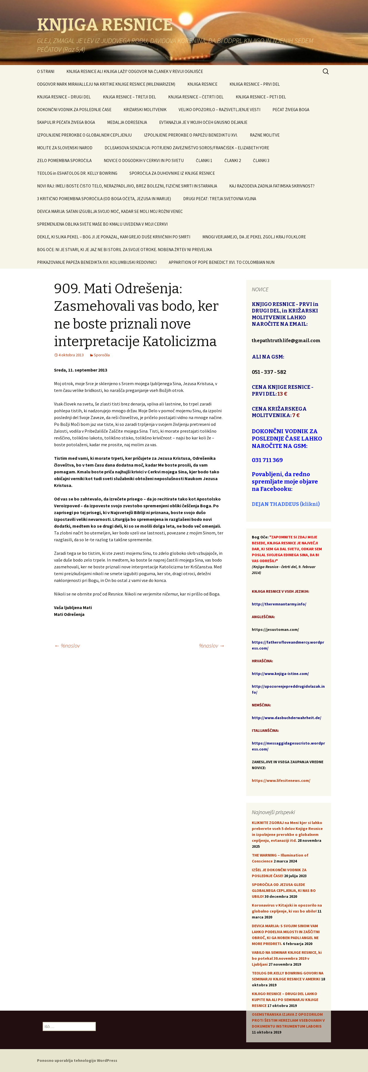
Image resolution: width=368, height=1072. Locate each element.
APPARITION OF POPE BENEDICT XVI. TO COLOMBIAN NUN (221, 262)
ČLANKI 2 (232, 160)
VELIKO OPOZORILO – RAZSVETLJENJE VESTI (219, 109)
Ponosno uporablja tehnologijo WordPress (77, 1060)
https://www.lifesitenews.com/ (281, 780)
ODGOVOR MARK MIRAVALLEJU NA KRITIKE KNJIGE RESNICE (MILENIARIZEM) (106, 84)
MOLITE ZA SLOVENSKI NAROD (64, 147)
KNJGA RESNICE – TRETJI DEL (129, 97)
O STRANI (45, 71)
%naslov (67, 645)
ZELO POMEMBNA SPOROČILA (64, 160)
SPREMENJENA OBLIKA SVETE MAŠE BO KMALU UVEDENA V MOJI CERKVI (102, 224)
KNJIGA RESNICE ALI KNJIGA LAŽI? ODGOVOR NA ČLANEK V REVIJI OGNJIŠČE (134, 71)
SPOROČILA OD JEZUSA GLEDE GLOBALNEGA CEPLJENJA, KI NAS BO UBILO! (284, 890)
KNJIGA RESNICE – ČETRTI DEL (196, 97)
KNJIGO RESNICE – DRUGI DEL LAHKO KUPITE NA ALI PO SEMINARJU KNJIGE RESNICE (285, 999)
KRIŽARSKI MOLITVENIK (145, 109)
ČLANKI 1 (204, 160)
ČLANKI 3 (261, 160)
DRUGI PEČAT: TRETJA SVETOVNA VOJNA (219, 198)
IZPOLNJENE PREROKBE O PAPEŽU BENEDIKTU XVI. (191, 135)
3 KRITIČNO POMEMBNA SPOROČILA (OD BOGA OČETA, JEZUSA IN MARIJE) (104, 198)
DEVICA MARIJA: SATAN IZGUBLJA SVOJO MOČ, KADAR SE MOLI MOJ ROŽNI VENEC (110, 211)
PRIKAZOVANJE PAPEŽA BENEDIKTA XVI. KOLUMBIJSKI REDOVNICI (97, 262)
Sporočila (102, 354)
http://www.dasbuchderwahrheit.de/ (286, 717)
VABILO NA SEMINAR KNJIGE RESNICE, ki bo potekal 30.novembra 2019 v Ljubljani (287, 958)
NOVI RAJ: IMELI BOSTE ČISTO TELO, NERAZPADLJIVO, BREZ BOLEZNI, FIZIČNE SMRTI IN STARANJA (127, 186)
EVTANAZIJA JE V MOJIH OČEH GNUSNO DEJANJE (203, 122)
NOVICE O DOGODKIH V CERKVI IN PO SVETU (144, 160)
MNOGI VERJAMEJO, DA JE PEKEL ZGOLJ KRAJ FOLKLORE (254, 237)
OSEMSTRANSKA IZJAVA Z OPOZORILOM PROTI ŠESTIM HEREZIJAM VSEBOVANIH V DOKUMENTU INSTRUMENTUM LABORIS (288, 1020)
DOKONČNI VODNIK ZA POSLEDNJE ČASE (74, 109)
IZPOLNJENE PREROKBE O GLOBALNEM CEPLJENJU (84, 135)
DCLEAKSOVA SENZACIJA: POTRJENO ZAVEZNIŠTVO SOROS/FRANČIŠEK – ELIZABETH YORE (187, 147)
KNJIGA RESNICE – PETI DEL (261, 97)
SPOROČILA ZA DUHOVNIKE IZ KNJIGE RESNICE (172, 173)
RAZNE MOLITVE (265, 135)
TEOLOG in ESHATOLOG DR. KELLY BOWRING (77, 173)
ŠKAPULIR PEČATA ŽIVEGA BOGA (66, 122)
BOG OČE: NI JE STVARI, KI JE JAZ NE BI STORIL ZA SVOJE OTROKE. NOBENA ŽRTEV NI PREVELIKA (124, 249)
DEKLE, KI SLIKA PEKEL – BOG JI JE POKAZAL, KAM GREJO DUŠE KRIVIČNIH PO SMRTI (113, 237)
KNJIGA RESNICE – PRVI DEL (255, 84)
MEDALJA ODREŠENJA (127, 122)
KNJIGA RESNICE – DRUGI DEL (64, 97)
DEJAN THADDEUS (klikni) (286, 504)
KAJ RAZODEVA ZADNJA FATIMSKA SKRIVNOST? (272, 186)
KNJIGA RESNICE (202, 84)
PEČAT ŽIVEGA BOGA (290, 109)
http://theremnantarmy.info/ (279, 604)
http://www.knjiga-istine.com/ (280, 673)
